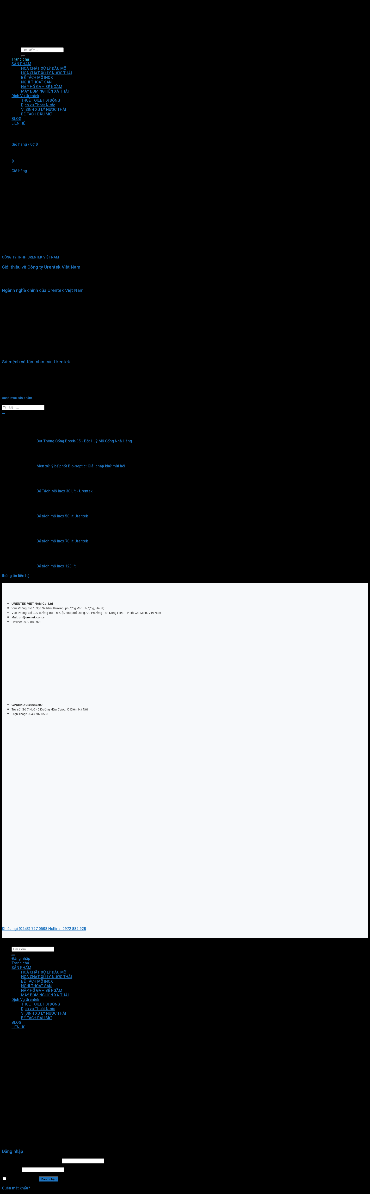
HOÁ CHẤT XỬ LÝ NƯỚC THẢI (46, 976)
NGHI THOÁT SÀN (36, 986)
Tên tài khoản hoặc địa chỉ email (31, 1160)
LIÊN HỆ (18, 1027)
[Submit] (4, 413)
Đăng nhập (48, 1179)
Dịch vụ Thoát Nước (38, 1008)
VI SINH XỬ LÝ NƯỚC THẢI (43, 1013)
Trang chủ (20, 963)
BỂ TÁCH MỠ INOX (37, 981)
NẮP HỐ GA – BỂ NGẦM (41, 990)
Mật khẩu (11, 1169)
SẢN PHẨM (21, 967)
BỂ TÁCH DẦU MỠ (36, 1018)
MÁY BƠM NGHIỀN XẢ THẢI (45, 995)
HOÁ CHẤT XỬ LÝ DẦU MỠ (43, 972)
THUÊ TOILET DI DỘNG (40, 1004)
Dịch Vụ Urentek (25, 999)
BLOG (16, 1022)
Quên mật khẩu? (16, 1188)
